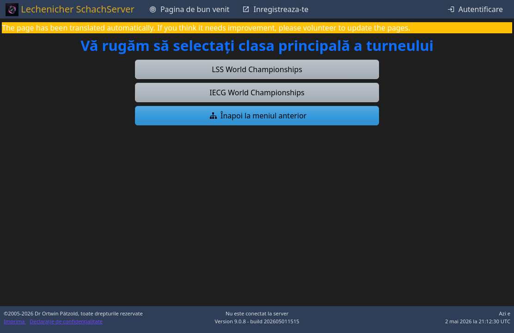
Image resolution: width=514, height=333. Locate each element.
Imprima (15, 321)
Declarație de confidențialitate (66, 321)
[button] (257, 69)
